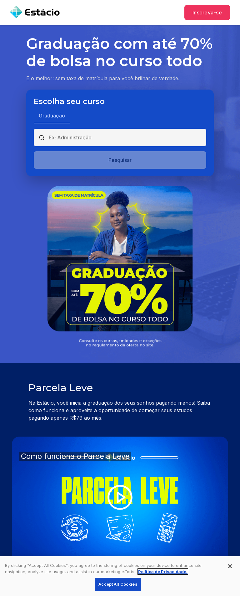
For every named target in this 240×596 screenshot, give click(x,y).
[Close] (230, 566)
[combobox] (125, 137)
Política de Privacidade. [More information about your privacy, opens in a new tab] (163, 571)
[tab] (52, 116)
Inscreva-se (207, 12)
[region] (120, 576)
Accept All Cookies (117, 584)
